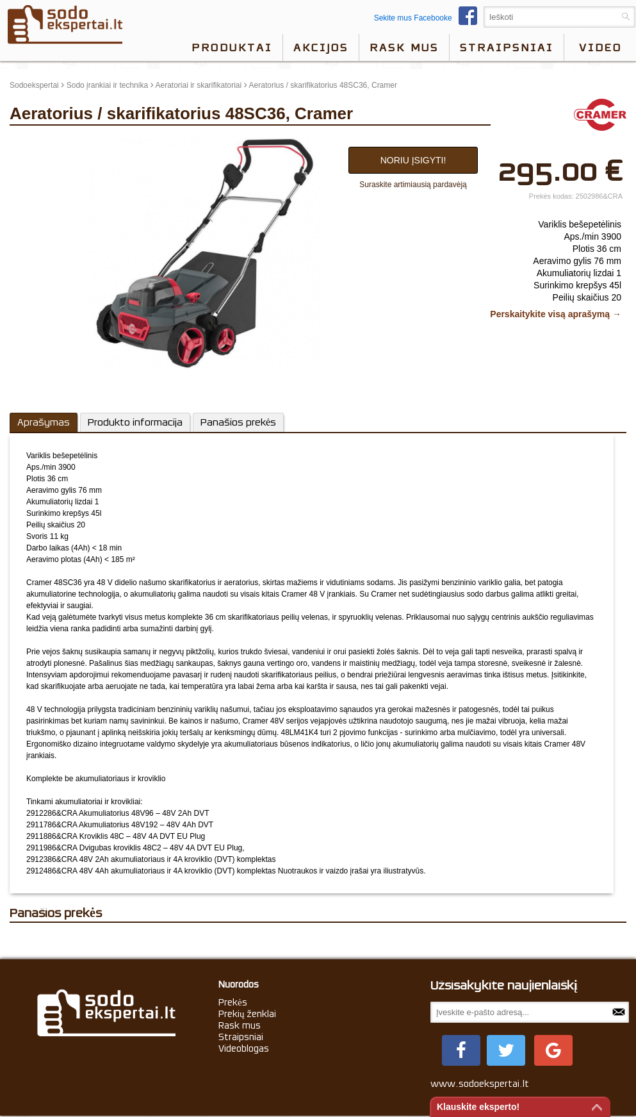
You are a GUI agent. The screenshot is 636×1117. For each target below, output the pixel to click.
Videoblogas (243, 1048)
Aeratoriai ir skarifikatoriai (198, 85)
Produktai (232, 47)
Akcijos (320, 47)
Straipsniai (506, 47)
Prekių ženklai (247, 1014)
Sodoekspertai (34, 85)
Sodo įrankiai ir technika (107, 85)
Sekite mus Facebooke (429, 17)
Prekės (232, 1002)
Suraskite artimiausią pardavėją (412, 184)
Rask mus (404, 47)
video (600, 47)
